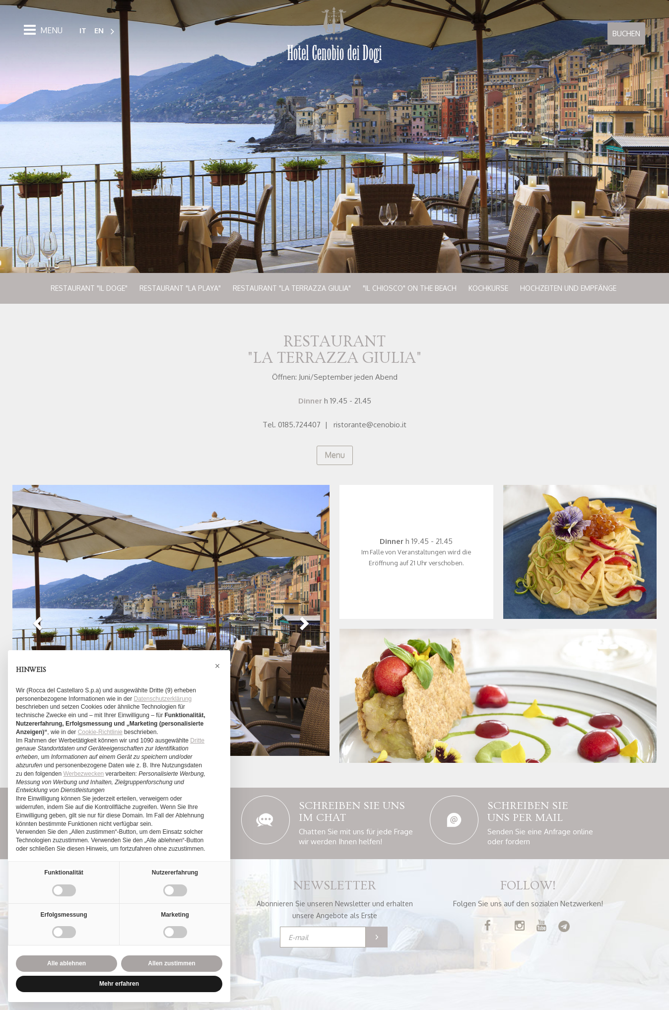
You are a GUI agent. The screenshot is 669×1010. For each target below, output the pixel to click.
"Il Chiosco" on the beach (410, 288)
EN (99, 30)
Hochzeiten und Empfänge (568, 288)
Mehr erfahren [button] (119, 983)
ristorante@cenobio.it (370, 424)
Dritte (197, 740)
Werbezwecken (83, 773)
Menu (335, 455)
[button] (36, 624)
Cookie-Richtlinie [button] (100, 732)
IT (82, 30)
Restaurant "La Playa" (180, 288)
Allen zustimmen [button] (171, 963)
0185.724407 (299, 424)
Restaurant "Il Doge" (89, 288)
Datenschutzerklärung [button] (163, 698)
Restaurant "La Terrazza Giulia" (292, 288)
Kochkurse (488, 288)
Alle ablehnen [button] (66, 963)
